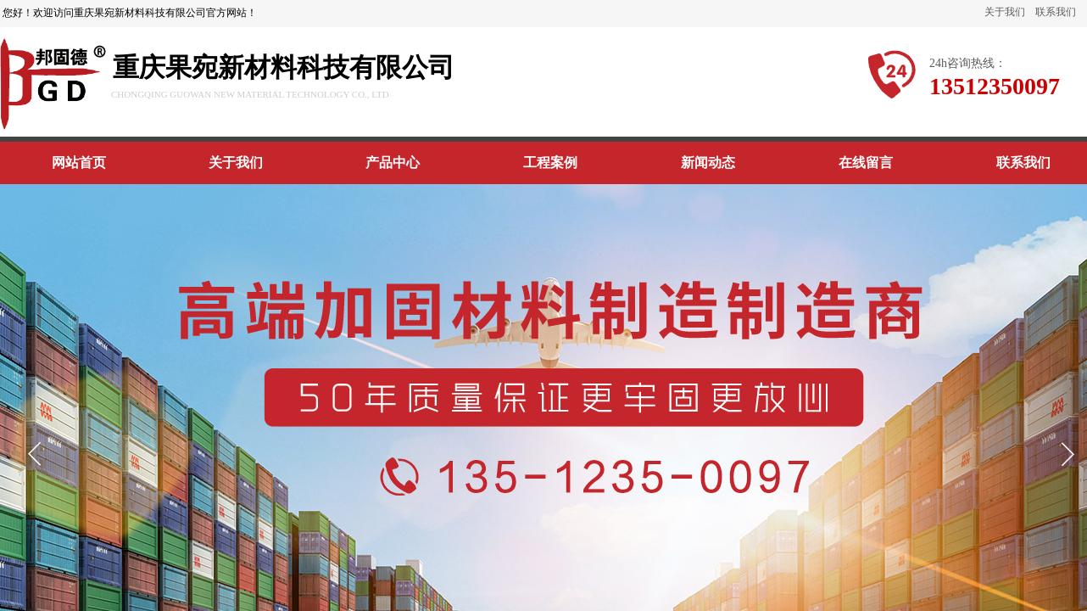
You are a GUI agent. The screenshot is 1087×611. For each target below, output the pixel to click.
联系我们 (1055, 12)
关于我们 (1004, 12)
